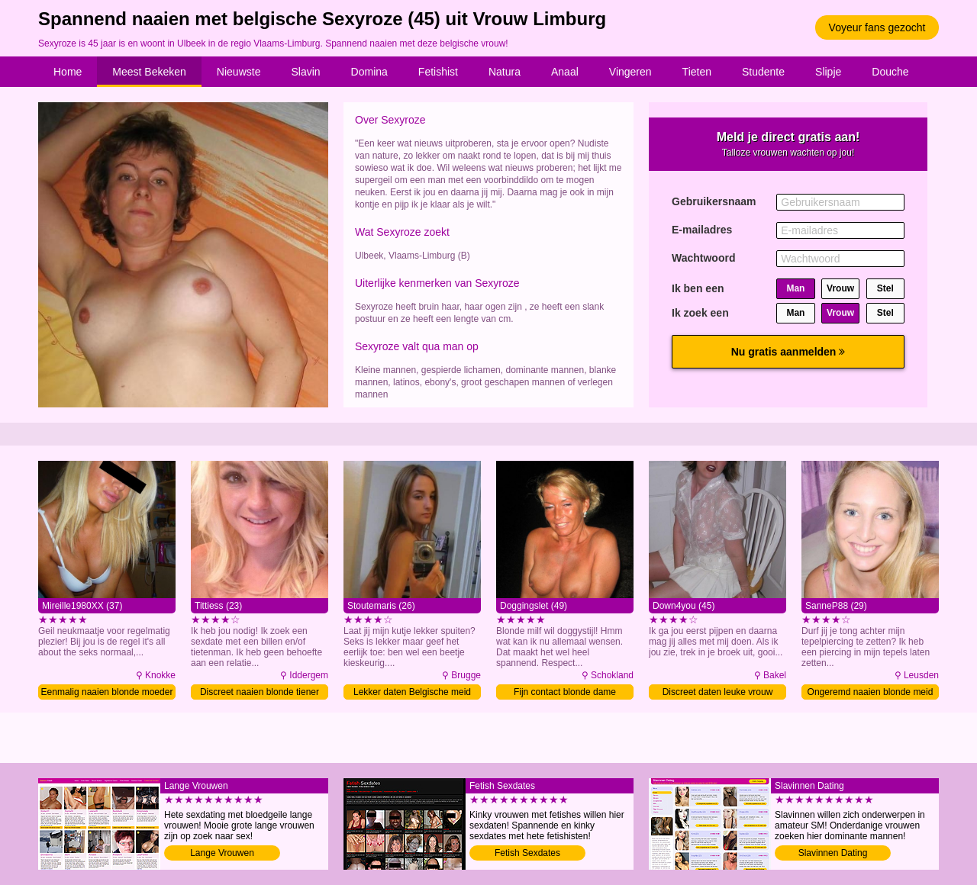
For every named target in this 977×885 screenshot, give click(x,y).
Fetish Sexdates (527, 853)
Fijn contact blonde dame (565, 692)
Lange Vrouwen (222, 853)
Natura (504, 72)
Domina (369, 72)
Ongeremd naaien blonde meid (870, 692)
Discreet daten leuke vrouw (718, 692)
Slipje (828, 72)
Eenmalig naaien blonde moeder (107, 692)
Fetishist (438, 72)
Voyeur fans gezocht (877, 27)
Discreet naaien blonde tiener (259, 692)
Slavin (305, 72)
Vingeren (630, 72)
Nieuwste (239, 72)
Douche (890, 72)
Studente (763, 72)
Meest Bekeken (149, 72)
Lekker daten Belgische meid (412, 692)
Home (67, 72)
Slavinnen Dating (833, 853)
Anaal (565, 72)
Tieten (696, 72)
